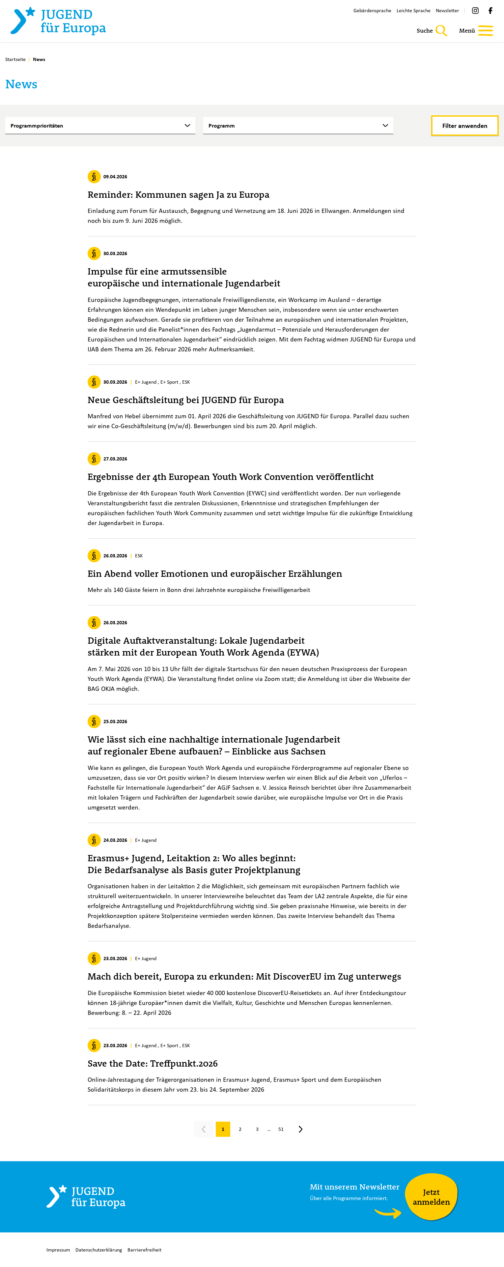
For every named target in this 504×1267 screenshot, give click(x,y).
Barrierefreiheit (144, 1249)
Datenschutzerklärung (98, 1249)
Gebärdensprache (372, 10)
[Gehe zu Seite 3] (257, 1129)
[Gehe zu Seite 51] (281, 1129)
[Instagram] (475, 10)
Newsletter (447, 10)
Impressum (58, 1249)
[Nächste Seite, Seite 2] (300, 1129)
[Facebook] (490, 10)
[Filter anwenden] (465, 125)
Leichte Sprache (414, 10)
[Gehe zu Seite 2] (240, 1129)
